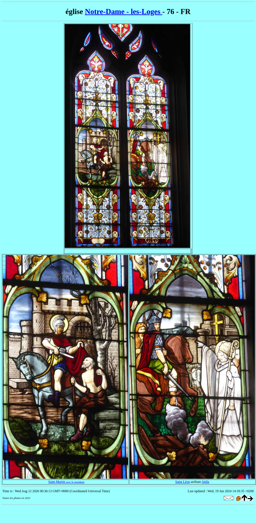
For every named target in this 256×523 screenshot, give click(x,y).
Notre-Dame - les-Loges (123, 11)
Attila (205, 482)
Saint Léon (182, 482)
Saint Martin (66, 482)
